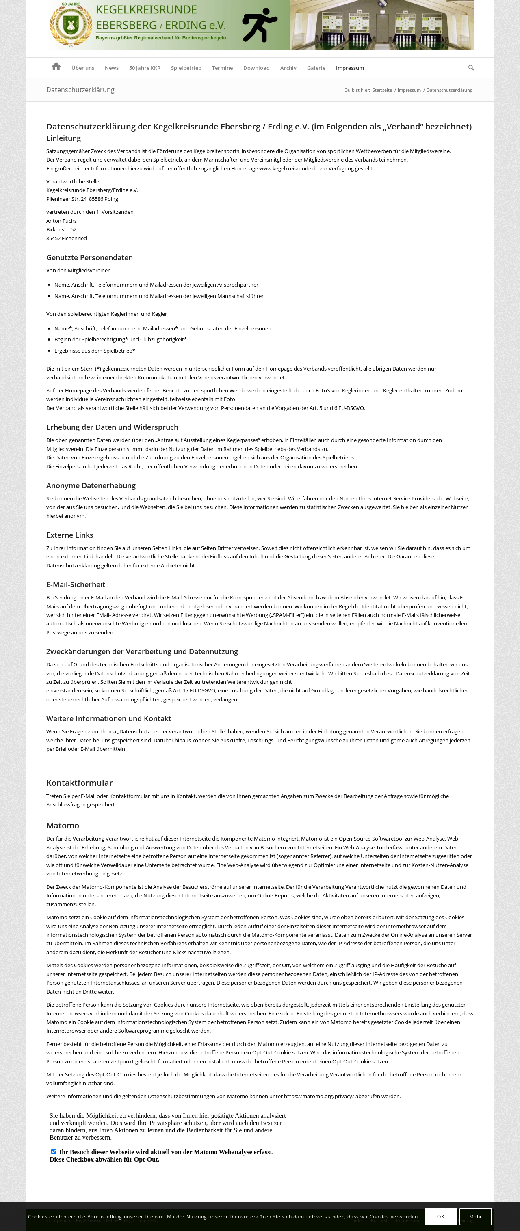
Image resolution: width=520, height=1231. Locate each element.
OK (440, 1216)
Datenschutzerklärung (80, 89)
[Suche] (468, 68)
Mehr (475, 1216)
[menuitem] (56, 68)
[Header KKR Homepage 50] (260, 28)
